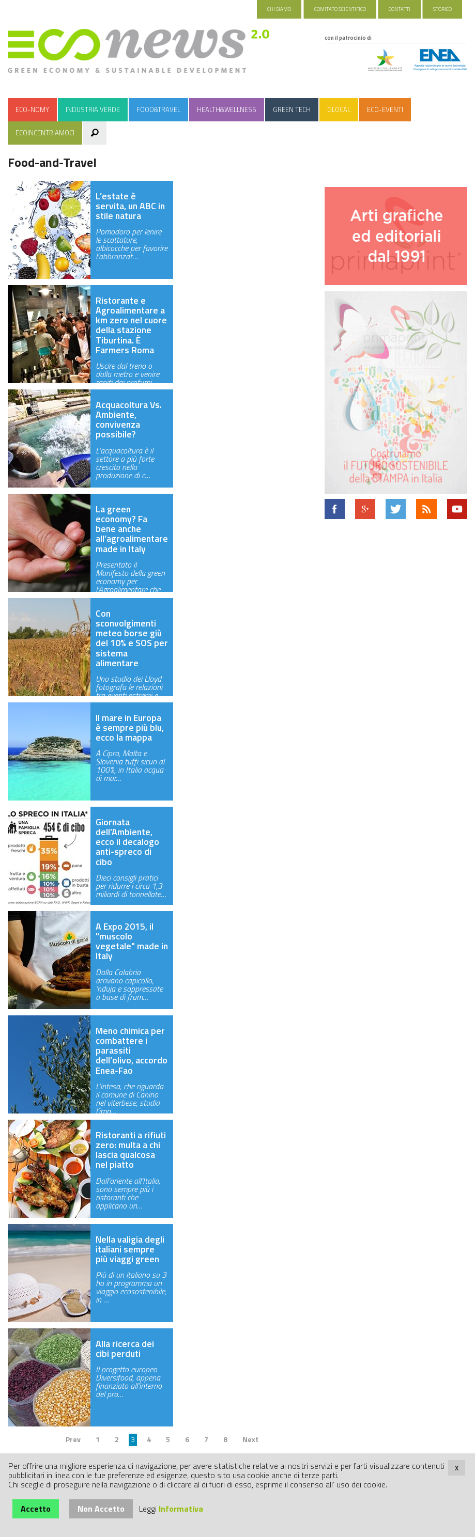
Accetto (36, 1508)
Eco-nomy (32, 109)
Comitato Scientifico (340, 9)
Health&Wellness (226, 109)
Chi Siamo (279, 9)
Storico (442, 9)
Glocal (338, 109)
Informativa (181, 1508)
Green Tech (292, 109)
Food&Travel (158, 109)
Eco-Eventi (385, 109)
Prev (73, 1439)
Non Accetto (101, 1508)
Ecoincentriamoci (45, 133)
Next (250, 1439)
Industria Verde (93, 109)
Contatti (399, 9)
